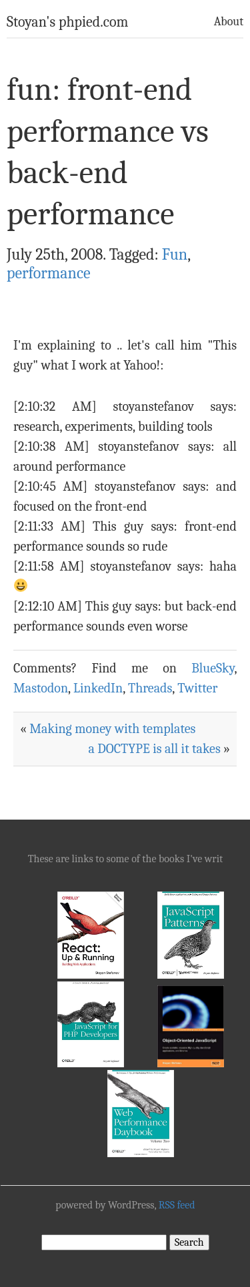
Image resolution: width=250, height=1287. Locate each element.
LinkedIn (98, 688)
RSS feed (177, 1205)
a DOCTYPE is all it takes (154, 748)
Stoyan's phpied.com (68, 22)
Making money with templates (112, 728)
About (228, 22)
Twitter (197, 688)
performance (49, 273)
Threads (150, 688)
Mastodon (40, 688)
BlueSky (212, 668)
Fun (174, 254)
